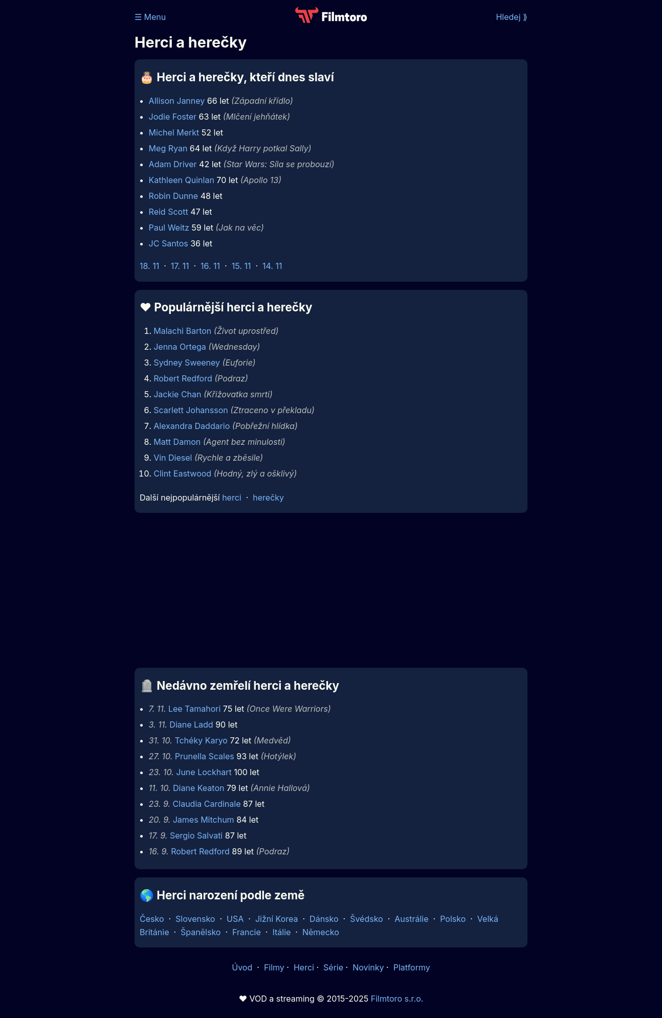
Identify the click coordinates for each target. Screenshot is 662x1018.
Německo (320, 932)
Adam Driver (173, 164)
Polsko (453, 919)
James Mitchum (203, 820)
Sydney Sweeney (186, 362)
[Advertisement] (331, 593)
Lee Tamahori (194, 709)
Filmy (274, 967)
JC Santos (168, 243)
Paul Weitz (169, 227)
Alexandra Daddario (191, 426)
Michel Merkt (174, 132)
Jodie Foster (173, 116)
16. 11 (210, 266)
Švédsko (366, 919)
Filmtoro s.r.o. (397, 998)
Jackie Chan (177, 394)
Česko (152, 919)
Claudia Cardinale (207, 804)
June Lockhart (203, 772)
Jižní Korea (276, 919)
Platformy (411, 967)
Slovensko (195, 919)
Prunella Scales (204, 756)
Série (333, 967)
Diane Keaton (198, 788)
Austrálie (411, 919)
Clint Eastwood (182, 473)
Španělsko (200, 932)
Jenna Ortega (179, 347)
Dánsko (324, 919)
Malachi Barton (182, 331)
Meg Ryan (168, 148)
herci (231, 497)
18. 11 (149, 266)
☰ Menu (150, 17)
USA (235, 919)
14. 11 (272, 266)
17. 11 (180, 266)
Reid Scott (168, 212)
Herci (304, 967)
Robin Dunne (173, 196)
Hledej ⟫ (511, 17)
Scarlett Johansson (190, 410)
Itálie (281, 932)
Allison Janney (177, 101)
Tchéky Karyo (201, 740)
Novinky (368, 967)
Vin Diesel (172, 458)
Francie (246, 932)
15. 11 (241, 266)
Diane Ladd (191, 724)
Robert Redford (182, 378)
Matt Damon (177, 442)
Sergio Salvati (196, 835)
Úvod (243, 967)
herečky (268, 497)
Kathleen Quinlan (181, 180)
